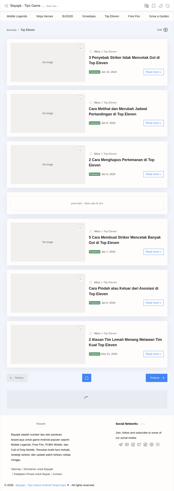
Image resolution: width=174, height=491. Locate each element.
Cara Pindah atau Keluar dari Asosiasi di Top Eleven (124, 291)
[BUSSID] (68, 16)
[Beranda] (86, 378)
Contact (57, 474)
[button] (161, 6)
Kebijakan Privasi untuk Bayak (32, 474)
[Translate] (147, 6)
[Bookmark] (154, 6)
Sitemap (16, 469)
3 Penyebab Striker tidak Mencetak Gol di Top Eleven (124, 60)
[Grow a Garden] (159, 16)
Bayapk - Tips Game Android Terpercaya (28, 5)
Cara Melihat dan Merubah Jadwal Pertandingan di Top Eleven (118, 111)
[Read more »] (153, 72)
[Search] (168, 6)
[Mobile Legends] (17, 16)
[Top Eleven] (112, 16)
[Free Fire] (134, 16)
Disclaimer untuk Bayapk (38, 469)
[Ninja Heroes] (45, 16)
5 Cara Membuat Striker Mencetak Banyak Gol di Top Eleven (125, 240)
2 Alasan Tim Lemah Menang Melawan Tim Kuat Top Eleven (125, 342)
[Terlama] (156, 378)
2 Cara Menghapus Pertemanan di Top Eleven (121, 162)
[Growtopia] (89, 16)
